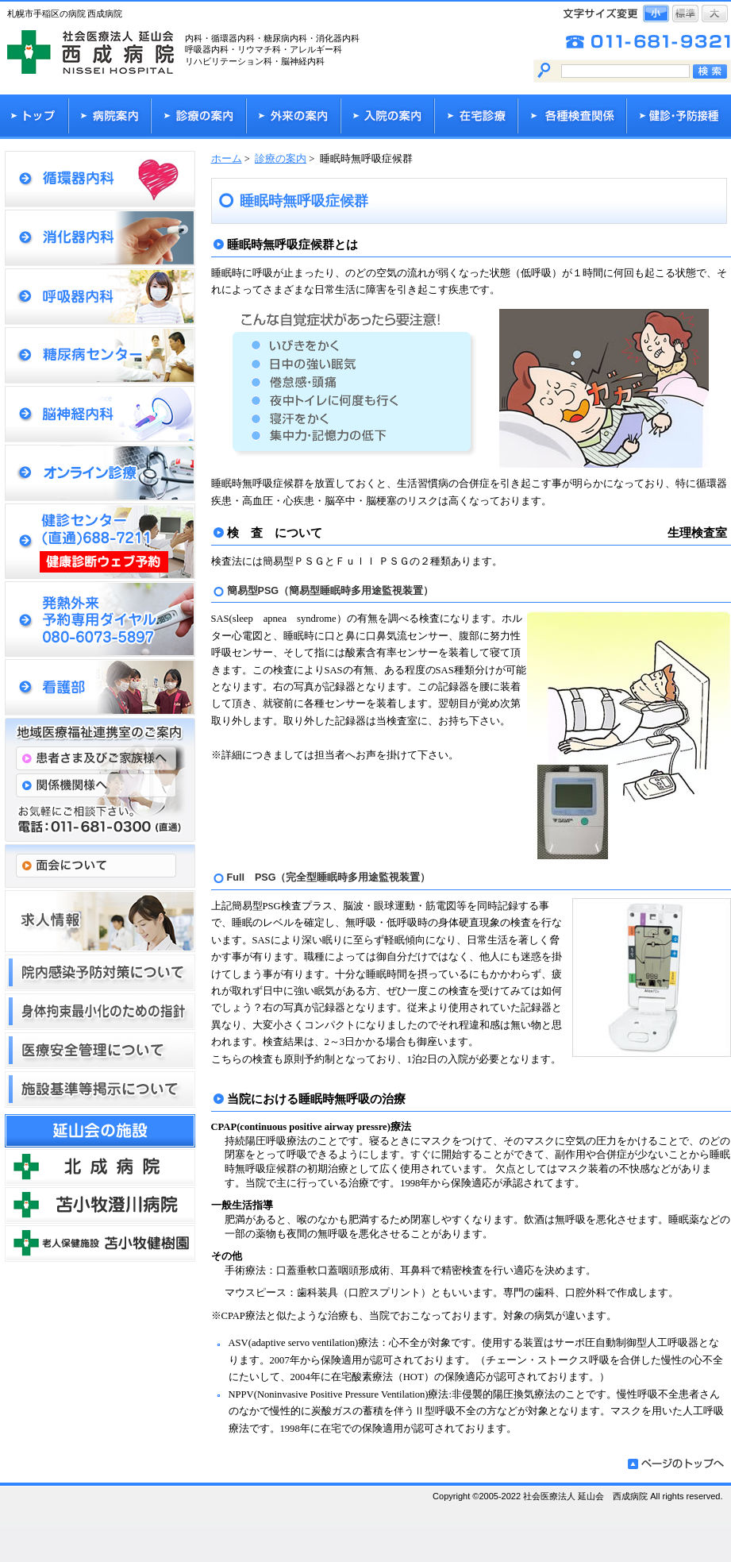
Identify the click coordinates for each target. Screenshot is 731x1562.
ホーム (226, 158)
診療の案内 (280, 158)
